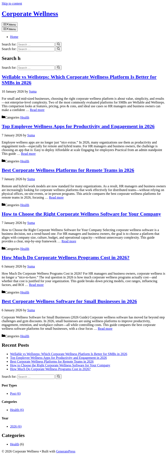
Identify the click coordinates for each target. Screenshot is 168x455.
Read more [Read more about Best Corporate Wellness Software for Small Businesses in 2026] (105, 328)
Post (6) (15, 393)
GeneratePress (65, 451)
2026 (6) (16, 426)
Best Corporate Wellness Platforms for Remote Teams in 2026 (68, 170)
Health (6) (17, 410)
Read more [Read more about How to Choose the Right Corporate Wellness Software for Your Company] (69, 241)
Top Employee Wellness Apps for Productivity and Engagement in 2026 (78, 126)
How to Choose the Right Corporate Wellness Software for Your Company (81, 214)
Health (24, 117)
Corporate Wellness (30, 13)
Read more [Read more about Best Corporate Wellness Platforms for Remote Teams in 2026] (56, 197)
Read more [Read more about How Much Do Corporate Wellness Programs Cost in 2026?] (36, 285)
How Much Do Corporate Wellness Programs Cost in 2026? (65, 257)
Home (14, 37)
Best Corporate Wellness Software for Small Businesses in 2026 (69, 301)
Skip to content (12, 3)
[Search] (58, 44)
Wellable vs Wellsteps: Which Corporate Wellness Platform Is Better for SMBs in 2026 (68, 354)
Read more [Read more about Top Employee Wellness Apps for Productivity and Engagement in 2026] (28, 153)
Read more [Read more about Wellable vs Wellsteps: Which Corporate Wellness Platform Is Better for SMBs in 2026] (37, 110)
